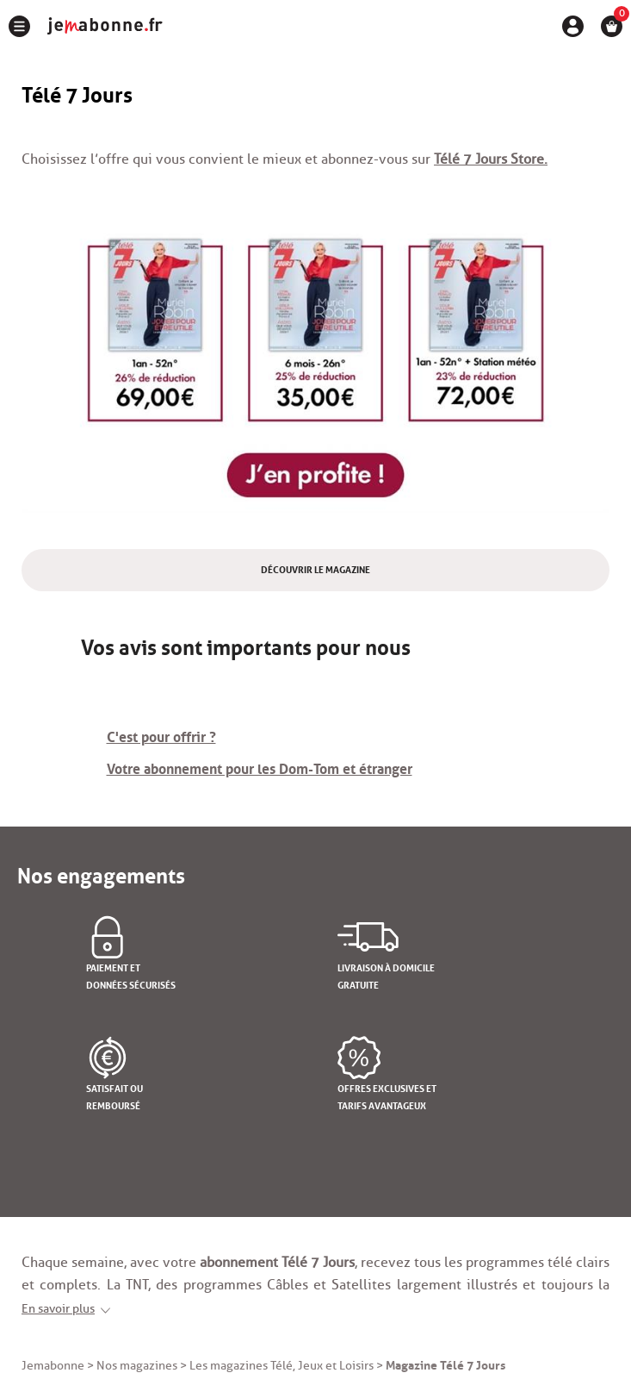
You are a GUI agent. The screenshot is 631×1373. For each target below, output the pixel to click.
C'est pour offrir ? (161, 735)
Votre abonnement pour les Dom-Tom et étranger (259, 767)
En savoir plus (58, 1308)
